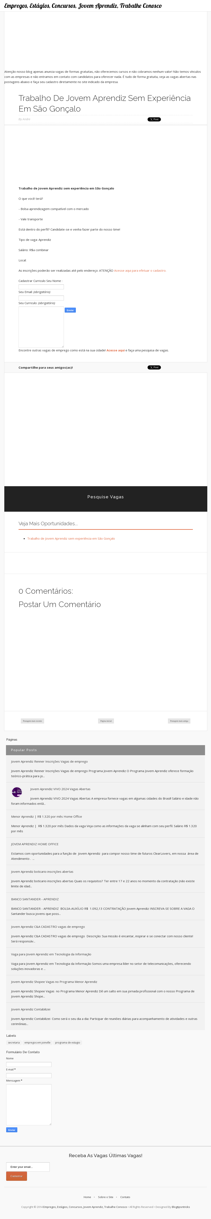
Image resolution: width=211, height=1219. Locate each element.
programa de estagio (67, 1042)
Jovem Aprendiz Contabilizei (30, 1009)
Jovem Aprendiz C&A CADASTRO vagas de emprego (48, 927)
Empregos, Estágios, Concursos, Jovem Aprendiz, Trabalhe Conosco (83, 5)
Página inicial (106, 721)
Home (87, 1197)
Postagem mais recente (32, 721)
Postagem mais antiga (179, 721)
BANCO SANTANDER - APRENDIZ (35, 899)
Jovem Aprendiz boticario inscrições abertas (42, 871)
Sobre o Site (105, 1197)
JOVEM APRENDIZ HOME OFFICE (35, 844)
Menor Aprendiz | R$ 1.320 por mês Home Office (46, 816)
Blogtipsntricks (181, 1207)
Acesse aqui (116, 350)
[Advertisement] (105, 40)
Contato (125, 1197)
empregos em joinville (37, 1042)
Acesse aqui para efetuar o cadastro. (140, 270)
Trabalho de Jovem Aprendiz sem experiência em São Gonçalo (71, 538)
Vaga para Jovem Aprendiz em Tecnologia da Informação (51, 954)
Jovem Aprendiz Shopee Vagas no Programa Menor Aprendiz (54, 982)
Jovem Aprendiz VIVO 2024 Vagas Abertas (60, 789)
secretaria (14, 1042)
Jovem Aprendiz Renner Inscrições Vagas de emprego (49, 761)
